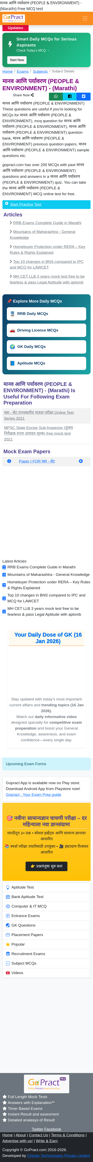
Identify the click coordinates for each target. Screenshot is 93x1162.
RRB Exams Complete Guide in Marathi (47, 223)
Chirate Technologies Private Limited (58, 1156)
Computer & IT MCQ (26, 906)
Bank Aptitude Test (24, 897)
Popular (15, 944)
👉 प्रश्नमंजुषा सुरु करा (46, 866)
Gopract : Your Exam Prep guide (33, 794)
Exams (23, 71)
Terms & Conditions (68, 1135)
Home (7, 71)
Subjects (40, 71)
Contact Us (38, 1135)
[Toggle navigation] (85, 18)
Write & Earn (47, 1141)
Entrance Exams (23, 916)
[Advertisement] (46, 513)
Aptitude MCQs (27, 363)
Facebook (52, 1129)
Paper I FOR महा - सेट (37, 461)
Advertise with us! (17, 1141)
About (21, 1135)
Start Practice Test (25, 204)
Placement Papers (24, 935)
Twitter (37, 1129)
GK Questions (20, 925)
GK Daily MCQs (28, 346)
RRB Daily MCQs (29, 313)
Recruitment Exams (25, 954)
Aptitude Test (20, 887)
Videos (14, 973)
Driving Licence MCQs (34, 330)
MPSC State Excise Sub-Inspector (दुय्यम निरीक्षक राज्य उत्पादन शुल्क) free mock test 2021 (38, 434)
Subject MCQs (21, 963)
